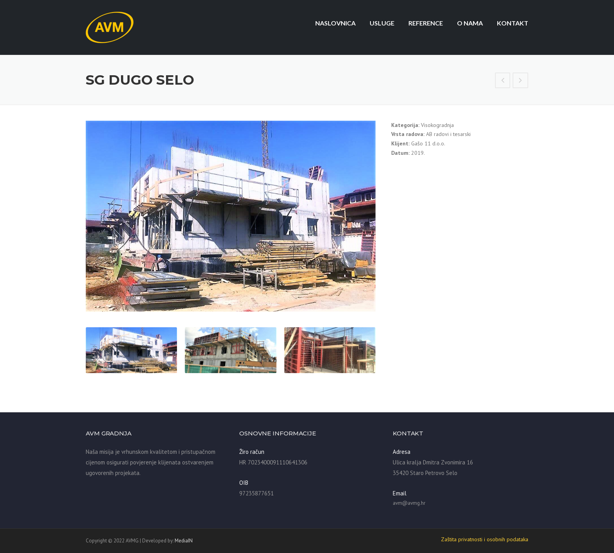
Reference (425, 23)
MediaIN (184, 540)
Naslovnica (335, 23)
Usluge (382, 23)
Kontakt (512, 23)
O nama (470, 23)
